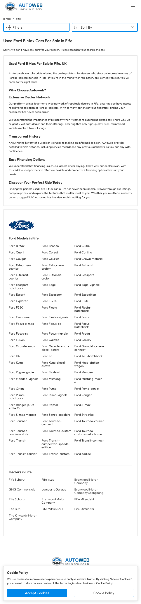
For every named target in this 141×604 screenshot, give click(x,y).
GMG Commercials (22, 489)
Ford (16, 246)
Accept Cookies (37, 593)
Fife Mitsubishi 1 (52, 509)
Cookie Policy (103, 593)
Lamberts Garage (54, 489)
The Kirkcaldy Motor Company (23, 517)
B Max (7, 18)
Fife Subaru (16, 480)
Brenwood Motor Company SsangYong (88, 491)
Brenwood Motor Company (86, 481)
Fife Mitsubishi (84, 499)
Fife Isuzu (48, 480)
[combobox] (105, 27)
